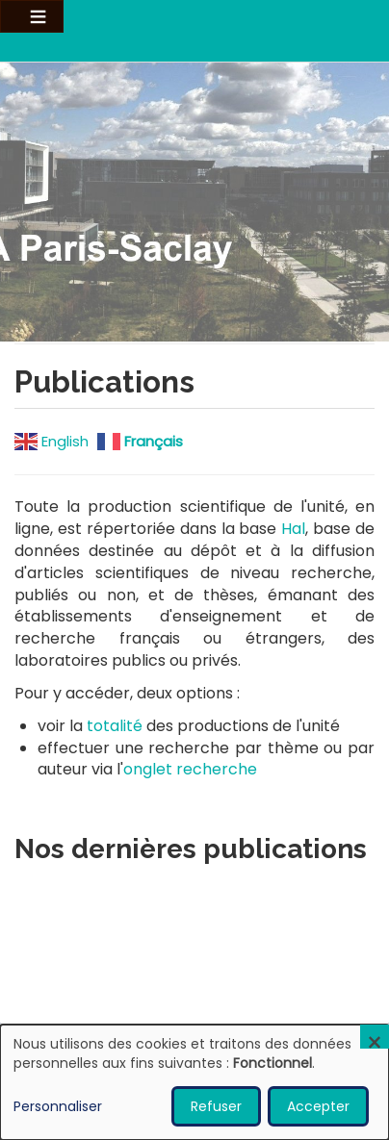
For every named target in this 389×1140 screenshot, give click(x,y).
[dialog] (194, 1082)
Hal (293, 529)
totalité (115, 726)
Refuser (216, 1106)
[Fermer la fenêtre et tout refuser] (374, 1037)
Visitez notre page (194, 201)
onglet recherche (190, 769)
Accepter (318, 1106)
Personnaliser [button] (57, 1106)
